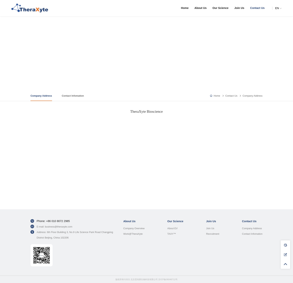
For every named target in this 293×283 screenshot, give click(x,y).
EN (278, 8)
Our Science (221, 7)
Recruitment (212, 233)
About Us (200, 7)
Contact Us (257, 7)
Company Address (252, 95)
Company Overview (133, 228)
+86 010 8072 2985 (58, 221)
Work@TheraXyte (133, 233)
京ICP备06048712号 (168, 279)
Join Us (239, 7)
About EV (172, 228)
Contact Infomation (73, 95)
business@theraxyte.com (58, 226)
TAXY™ (171, 233)
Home (185, 7)
